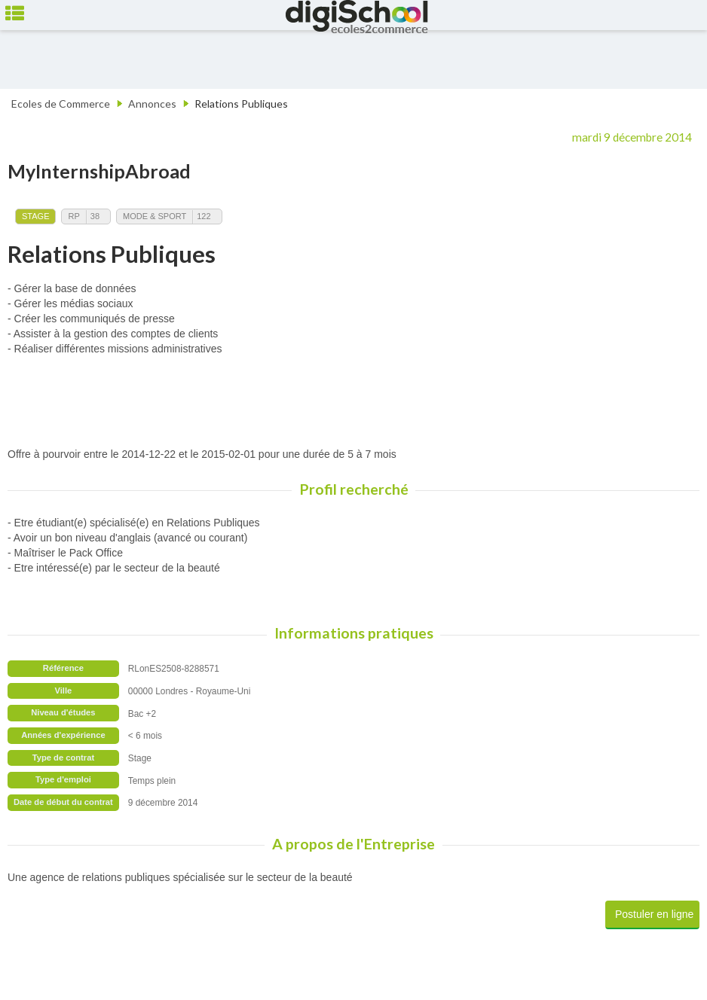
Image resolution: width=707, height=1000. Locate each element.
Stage (35, 216)
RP (73, 216)
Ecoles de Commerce (60, 103)
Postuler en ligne (654, 914)
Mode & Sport (154, 216)
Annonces (152, 103)
